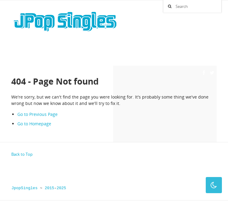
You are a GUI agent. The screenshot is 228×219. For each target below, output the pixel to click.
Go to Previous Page (37, 114)
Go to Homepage (34, 124)
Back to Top (22, 154)
